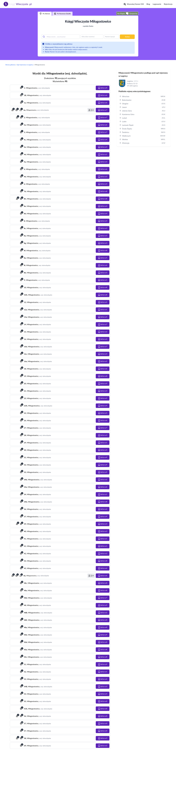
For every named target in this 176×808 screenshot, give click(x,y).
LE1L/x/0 (102, 88)
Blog (148, 4)
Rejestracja (168, 4)
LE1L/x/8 (102, 191)
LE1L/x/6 (102, 95)
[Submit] (44, 36)
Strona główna (10, 65)
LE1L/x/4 (102, 140)
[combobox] (60, 36)
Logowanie (157, 4)
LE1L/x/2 (102, 332)
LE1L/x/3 (102, 147)
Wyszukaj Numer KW (134, 4)
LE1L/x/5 (102, 258)
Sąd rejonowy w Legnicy (25, 65)
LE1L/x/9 (102, 383)
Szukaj (127, 37)
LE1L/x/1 (102, 154)
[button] (102, 88)
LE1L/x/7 (102, 110)
